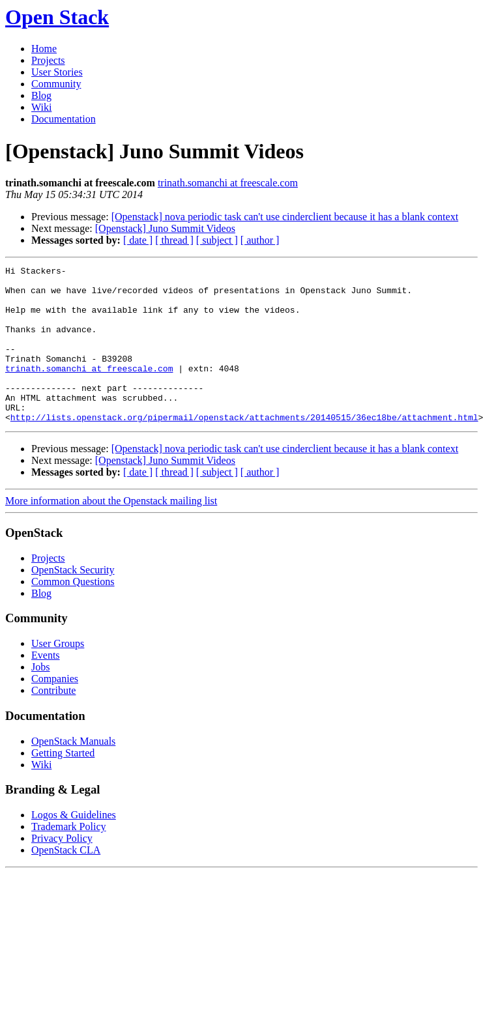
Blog (41, 95)
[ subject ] (217, 240)
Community (56, 83)
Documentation (63, 118)
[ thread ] (174, 240)
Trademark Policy (68, 857)
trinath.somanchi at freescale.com (228, 182)
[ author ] (260, 240)
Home (44, 48)
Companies (54, 709)
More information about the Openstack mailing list (111, 532)
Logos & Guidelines (73, 846)
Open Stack (57, 17)
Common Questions (73, 612)
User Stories (57, 72)
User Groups (57, 674)
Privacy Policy (62, 869)
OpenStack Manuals (73, 772)
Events (45, 686)
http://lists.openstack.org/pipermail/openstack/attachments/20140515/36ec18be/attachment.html (244, 448)
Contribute (53, 721)
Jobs (40, 698)
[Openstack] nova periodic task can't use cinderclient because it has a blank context (284, 216)
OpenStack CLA (65, 881)
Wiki (41, 107)
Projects (48, 60)
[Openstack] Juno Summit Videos (165, 228)
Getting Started (63, 784)
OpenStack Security (73, 601)
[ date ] (138, 240)
